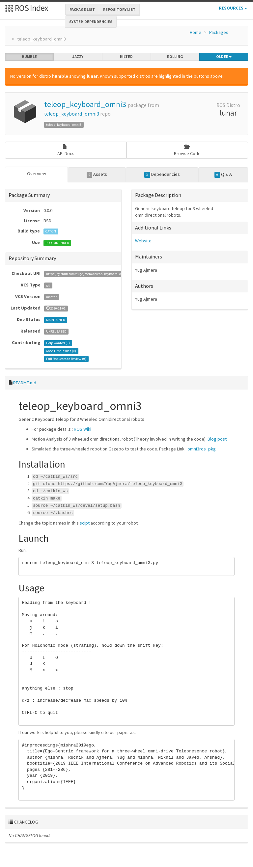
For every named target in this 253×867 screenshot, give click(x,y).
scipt (85, 523)
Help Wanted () (58, 343)
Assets (97, 174)
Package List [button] (82, 9)
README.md (24, 383)
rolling (175, 56)
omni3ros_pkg (201, 449)
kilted (126, 56)
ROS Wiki (82, 429)
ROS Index (26, 7)
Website (143, 241)
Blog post (217, 439)
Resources (233, 8)
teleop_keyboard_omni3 (85, 104)
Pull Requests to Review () (66, 359)
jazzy (77, 56)
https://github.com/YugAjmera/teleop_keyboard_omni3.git (89, 274)
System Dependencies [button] (90, 21)
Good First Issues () (61, 351)
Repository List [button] (119, 9)
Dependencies (162, 174)
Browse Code (187, 150)
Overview (36, 173)
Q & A (223, 174)
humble (29, 56)
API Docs (65, 150)
